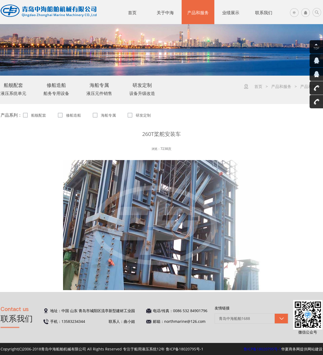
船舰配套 (38, 115)
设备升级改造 (142, 89)
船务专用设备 (56, 89)
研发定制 (143, 115)
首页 (132, 13)
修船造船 (73, 115)
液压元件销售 (99, 89)
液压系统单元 (13, 89)
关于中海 (165, 13)
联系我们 (263, 13)
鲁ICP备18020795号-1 (262, 349)
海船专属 (108, 115)
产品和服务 (198, 13)
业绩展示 (230, 13)
